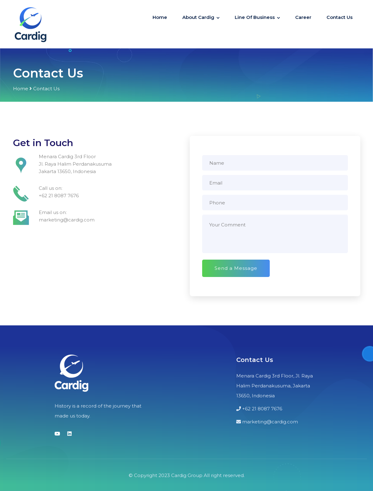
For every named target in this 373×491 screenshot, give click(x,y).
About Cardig (198, 17)
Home (160, 17)
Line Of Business (255, 17)
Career (303, 17)
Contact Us (339, 17)
